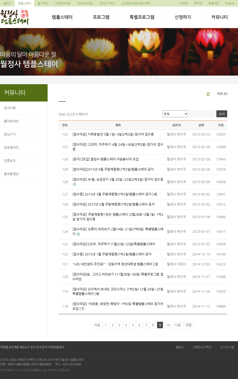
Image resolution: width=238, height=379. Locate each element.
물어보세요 (11, 121)
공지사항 (10, 108)
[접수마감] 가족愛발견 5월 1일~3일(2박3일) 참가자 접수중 (113, 134)
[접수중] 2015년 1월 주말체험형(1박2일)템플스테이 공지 (111, 254)
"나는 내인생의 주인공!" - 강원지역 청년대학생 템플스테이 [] (115, 264)
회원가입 (214, 3)
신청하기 (183, 17)
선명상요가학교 (202, 347)
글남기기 (10, 134)
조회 (221, 125)
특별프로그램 (142, 17)
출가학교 (43, 3)
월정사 (7, 3)
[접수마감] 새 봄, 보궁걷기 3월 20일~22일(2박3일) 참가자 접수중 (117, 179)
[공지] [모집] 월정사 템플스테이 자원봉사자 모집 (105, 159)
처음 (97, 325)
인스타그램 (227, 347)
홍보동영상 (11, 174)
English (230, 3)
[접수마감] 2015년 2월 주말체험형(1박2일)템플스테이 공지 (113, 204)
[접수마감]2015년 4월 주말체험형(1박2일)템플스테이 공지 (113, 169)
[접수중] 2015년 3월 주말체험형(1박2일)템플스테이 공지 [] (114, 194)
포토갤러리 (11, 147)
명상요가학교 (107, 3)
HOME (183, 3)
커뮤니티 (219, 17)
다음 (178, 325)
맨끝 (189, 325)
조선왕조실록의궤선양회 (136, 3)
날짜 (201, 125)
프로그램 (101, 17)
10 (168, 325)
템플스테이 (24, 3)
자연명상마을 (62, 3)
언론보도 (10, 160)
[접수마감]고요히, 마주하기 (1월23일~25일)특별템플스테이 (113, 244)
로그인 (198, 3)
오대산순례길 (85, 3)
